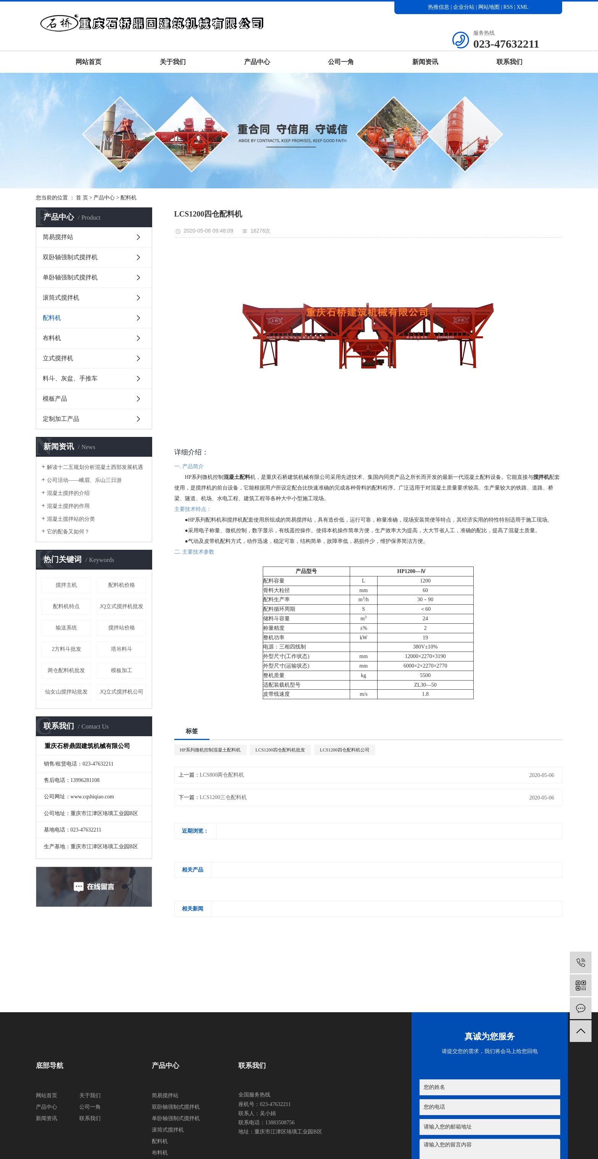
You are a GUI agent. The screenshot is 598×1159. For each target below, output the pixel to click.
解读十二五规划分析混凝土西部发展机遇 (95, 467)
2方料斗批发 (66, 649)
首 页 (82, 198)
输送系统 (66, 628)
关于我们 (173, 62)
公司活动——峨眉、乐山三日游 (84, 480)
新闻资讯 (425, 62)
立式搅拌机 (58, 358)
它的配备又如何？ (68, 532)
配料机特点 (66, 606)
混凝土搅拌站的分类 (71, 519)
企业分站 (463, 7)
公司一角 (341, 62)
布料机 (52, 338)
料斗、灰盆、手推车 (70, 378)
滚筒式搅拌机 (61, 297)
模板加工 (121, 670)
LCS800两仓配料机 (222, 775)
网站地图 (489, 7)
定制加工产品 (61, 419)
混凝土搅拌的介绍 (68, 493)
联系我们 (509, 62)
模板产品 (55, 398)
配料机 (129, 198)
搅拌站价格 (121, 628)
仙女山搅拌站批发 (66, 692)
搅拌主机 (66, 585)
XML (523, 7)
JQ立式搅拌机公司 (121, 692)
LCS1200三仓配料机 (223, 797)
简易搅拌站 (58, 237)
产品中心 (257, 62)
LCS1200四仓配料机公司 (345, 750)
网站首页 (88, 62)
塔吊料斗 (121, 649)
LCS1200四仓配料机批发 (280, 750)
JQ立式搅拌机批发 (121, 606)
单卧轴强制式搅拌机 (70, 277)
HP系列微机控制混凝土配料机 (210, 750)
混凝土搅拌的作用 (68, 506)
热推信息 (438, 7)
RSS (508, 7)
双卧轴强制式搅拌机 (70, 257)
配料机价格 (121, 585)
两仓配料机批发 (66, 670)
